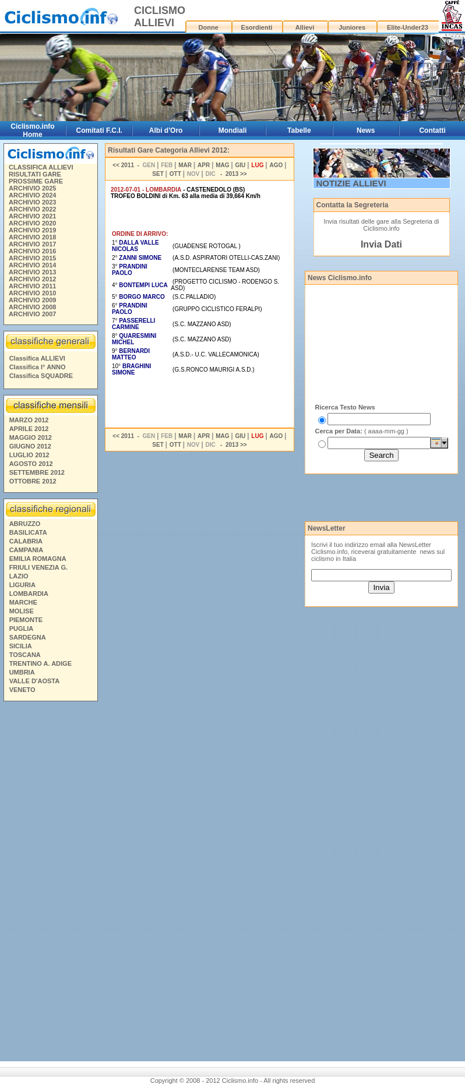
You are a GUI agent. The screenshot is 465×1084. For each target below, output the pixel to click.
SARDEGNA (27, 637)
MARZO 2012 (29, 419)
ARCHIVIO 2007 (32, 313)
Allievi (304, 27)
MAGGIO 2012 (30, 437)
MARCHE (23, 602)
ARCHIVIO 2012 (32, 279)
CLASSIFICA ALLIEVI (41, 167)
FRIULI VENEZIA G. (38, 567)
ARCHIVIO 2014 (32, 265)
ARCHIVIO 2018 (32, 237)
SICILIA (20, 645)
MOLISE (21, 611)
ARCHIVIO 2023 (32, 202)
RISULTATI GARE (35, 174)
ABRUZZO (25, 523)
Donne (209, 27)
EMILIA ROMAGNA (37, 558)
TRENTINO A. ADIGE (40, 663)
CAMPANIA (26, 549)
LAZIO (19, 576)
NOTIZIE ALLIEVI (351, 183)
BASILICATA (28, 532)
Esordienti (257, 27)
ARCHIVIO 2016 (32, 251)
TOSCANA (25, 654)
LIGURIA (22, 584)
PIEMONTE (26, 619)
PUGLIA (21, 628)
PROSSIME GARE (36, 181)
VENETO (22, 689)
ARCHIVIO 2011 (32, 286)
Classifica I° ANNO (37, 366)
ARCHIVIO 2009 (32, 299)
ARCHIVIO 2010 (32, 292)
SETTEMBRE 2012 (37, 472)
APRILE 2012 (29, 428)
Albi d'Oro (166, 130)
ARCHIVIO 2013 (32, 272)
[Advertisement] (50, 883)
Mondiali (233, 130)
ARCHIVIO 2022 (32, 209)
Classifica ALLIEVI (37, 358)
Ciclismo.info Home (32, 130)
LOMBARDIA (28, 593)
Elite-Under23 (407, 27)
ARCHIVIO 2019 (32, 230)
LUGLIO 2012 (29, 454)
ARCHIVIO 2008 (32, 306)
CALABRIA (26, 541)
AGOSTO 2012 (31, 463)
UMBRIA (22, 672)
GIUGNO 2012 (30, 446)
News (366, 130)
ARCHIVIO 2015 (32, 258)
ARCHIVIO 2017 (32, 244)
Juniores (352, 27)
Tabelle (299, 130)
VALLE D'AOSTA (34, 680)
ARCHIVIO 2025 (32, 188)
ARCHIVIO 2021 (32, 216)
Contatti (432, 130)
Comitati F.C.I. (99, 130)
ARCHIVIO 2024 (32, 195)
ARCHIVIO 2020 (32, 223)
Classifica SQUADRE (41, 375)
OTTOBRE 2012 (33, 481)
